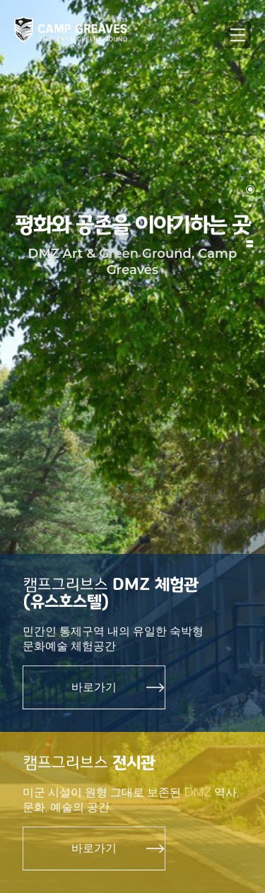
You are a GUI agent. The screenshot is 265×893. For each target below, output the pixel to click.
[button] (250, 172)
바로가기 (94, 687)
